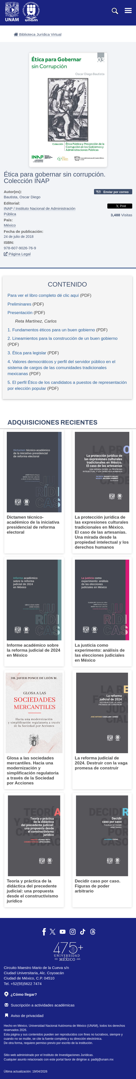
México (10, 225)
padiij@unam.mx (102, 1059)
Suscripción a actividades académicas (39, 1005)
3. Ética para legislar (27, 353)
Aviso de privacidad (24, 1015)
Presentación (20, 312)
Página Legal (17, 254)
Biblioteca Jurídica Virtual (37, 34)
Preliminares (19, 304)
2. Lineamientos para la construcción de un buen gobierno (63, 338)
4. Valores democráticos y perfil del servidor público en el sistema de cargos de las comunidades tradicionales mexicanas (61, 367)
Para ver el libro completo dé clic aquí (43, 295)
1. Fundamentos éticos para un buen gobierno (51, 330)
